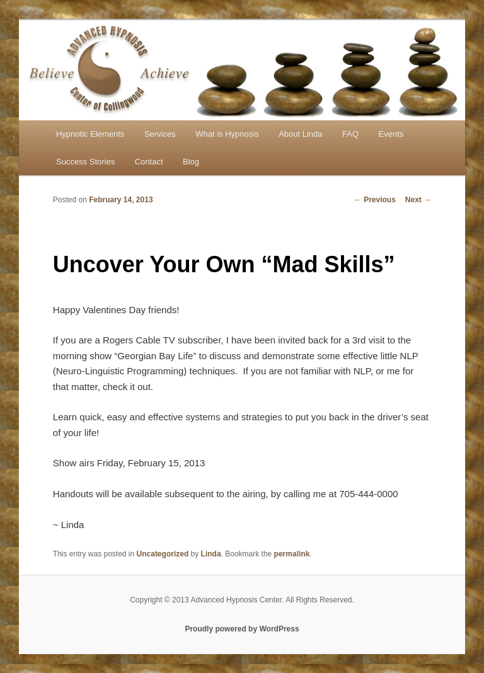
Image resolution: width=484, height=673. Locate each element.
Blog (191, 161)
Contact (149, 161)
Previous (375, 199)
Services (160, 134)
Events (391, 134)
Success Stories (85, 161)
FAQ (350, 134)
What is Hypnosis (226, 134)
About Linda (300, 134)
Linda (211, 553)
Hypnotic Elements (90, 134)
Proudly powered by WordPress (242, 628)
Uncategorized (163, 553)
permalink (292, 553)
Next (418, 199)
